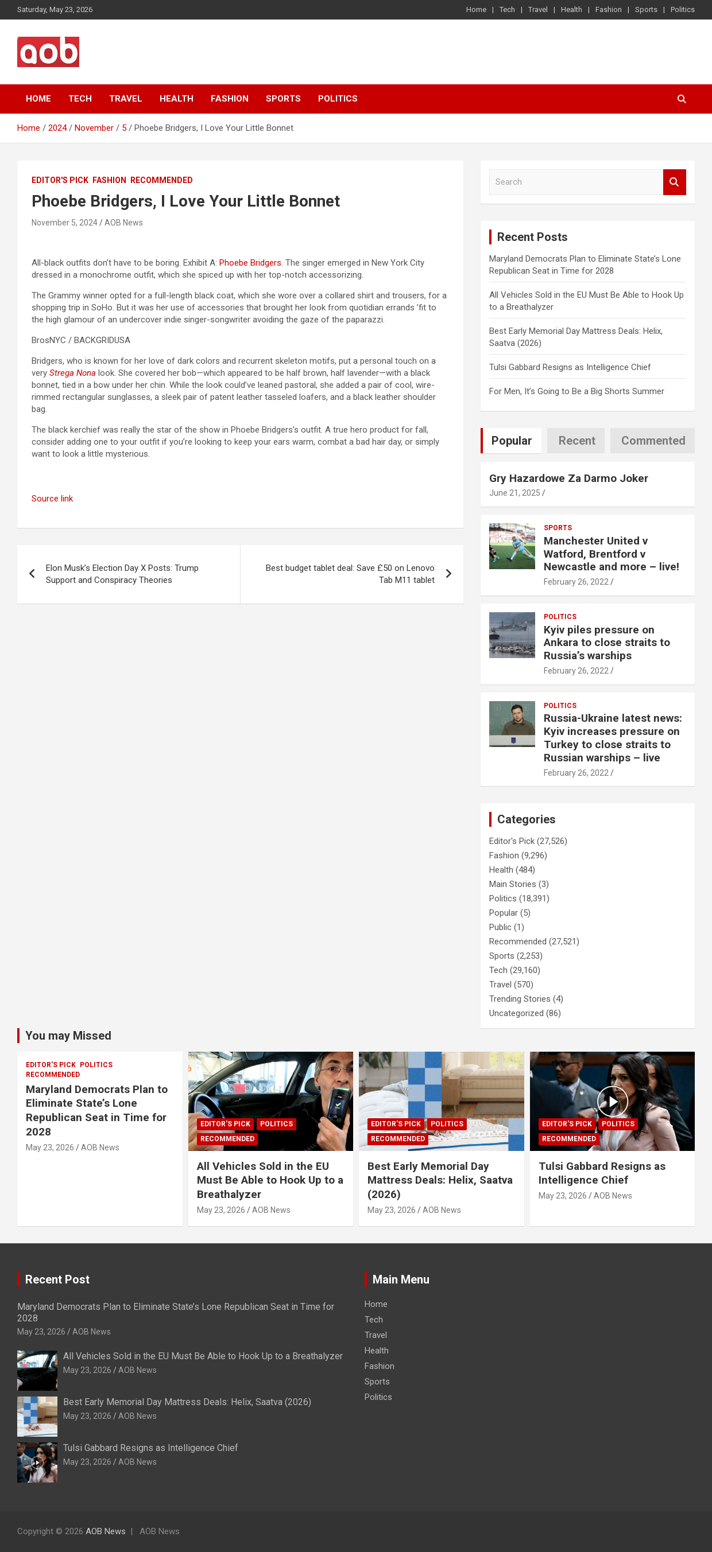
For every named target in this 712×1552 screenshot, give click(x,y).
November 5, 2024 (65, 222)
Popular (503, 913)
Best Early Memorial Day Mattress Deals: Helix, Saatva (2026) (440, 1180)
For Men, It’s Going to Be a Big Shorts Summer (576, 391)
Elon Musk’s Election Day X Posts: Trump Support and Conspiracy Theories (122, 574)
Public (500, 927)
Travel (538, 9)
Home (476, 9)
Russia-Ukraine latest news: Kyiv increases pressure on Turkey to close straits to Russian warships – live (613, 737)
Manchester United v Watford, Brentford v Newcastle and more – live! (611, 554)
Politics (683, 9)
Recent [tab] (577, 441)
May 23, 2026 (50, 1147)
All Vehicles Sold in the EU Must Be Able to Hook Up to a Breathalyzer (270, 1180)
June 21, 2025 (514, 492)
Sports (646, 9)
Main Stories (512, 884)
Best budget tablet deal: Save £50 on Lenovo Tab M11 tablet (350, 574)
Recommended (161, 180)
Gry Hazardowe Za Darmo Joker (568, 478)
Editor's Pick (60, 180)
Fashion (608, 9)
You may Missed (68, 1036)
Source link (52, 498)
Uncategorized (516, 1013)
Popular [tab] (512, 441)
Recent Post (57, 1279)
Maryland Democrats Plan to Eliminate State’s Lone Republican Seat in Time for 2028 (97, 1110)
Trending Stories (520, 999)
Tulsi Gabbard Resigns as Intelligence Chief (570, 367)
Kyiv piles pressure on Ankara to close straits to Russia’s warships (607, 643)
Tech (507, 9)
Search (674, 182)
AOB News (124, 222)
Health (571, 9)
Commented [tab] (653, 441)
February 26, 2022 (576, 581)
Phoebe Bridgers (250, 263)
